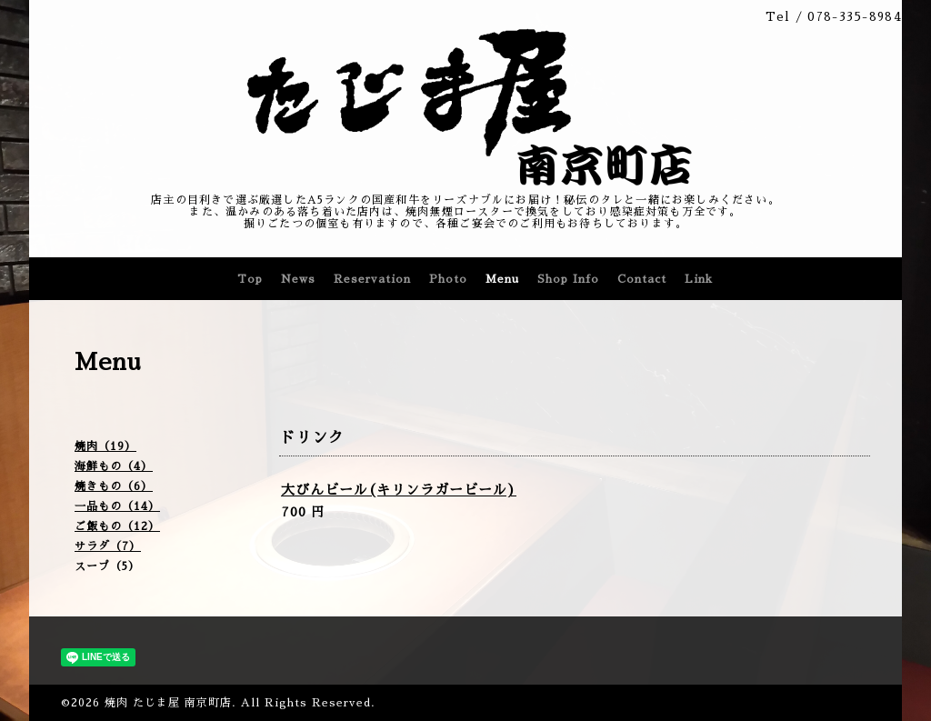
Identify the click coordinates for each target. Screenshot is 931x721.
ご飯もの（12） (117, 526)
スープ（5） (107, 566)
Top (250, 279)
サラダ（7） (108, 546)
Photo (448, 279)
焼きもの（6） (114, 486)
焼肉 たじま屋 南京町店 (168, 702)
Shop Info (568, 279)
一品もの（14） (117, 506)
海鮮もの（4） (114, 466)
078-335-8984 (854, 17)
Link (699, 279)
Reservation (372, 279)
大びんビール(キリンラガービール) (398, 489)
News (298, 279)
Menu (502, 279)
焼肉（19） (105, 446)
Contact (641, 279)
